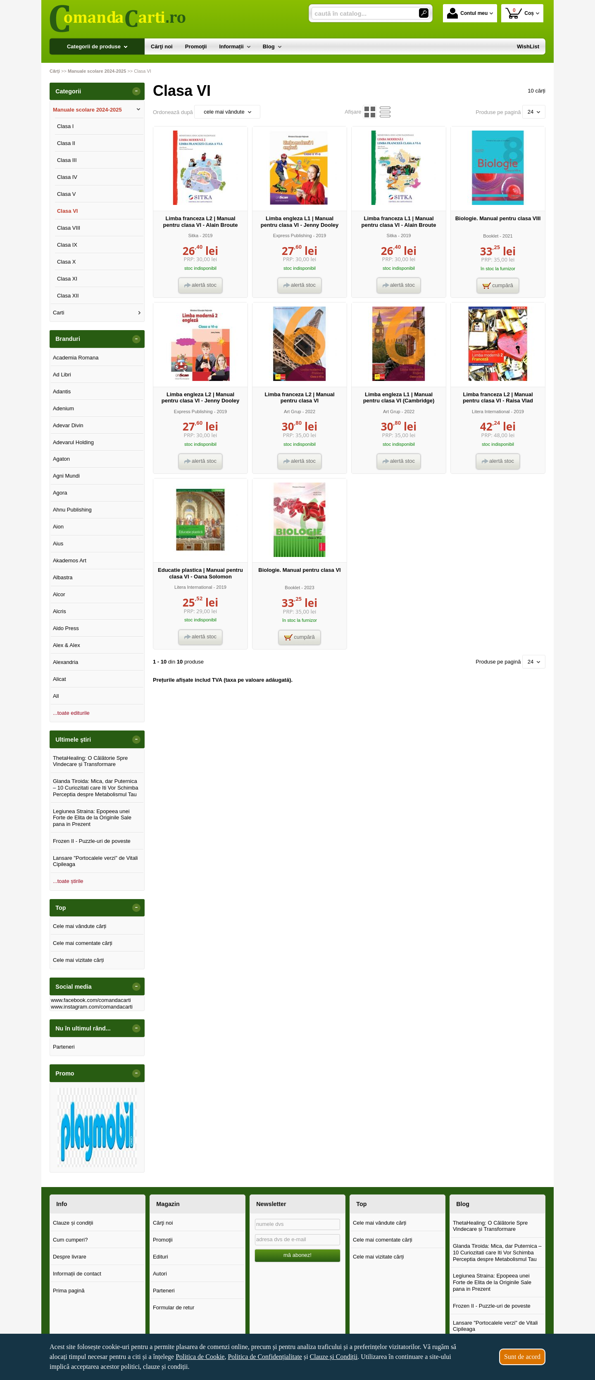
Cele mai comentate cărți (82, 943)
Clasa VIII (68, 228)
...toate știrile (68, 881)
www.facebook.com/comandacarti (91, 1000)
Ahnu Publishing (72, 510)
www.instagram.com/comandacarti (92, 1007)
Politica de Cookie (200, 1356)
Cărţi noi (163, 1223)
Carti (58, 312)
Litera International (491, 411)
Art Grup (292, 411)
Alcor (59, 594)
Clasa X (66, 262)
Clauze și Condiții (334, 1356)
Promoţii (163, 1240)
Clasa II (66, 143)
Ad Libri (62, 374)
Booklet (490, 235)
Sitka (193, 235)
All (56, 696)
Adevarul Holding (73, 442)
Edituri (160, 1257)
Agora (60, 493)
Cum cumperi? (70, 1240)
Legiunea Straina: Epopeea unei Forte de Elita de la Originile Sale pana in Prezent (92, 817)
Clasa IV (67, 177)
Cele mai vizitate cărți (78, 960)
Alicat (59, 679)
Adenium (63, 408)
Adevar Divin (68, 425)
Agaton (61, 459)
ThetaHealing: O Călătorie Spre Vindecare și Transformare (90, 761)
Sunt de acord (522, 1356)
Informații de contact (77, 1274)
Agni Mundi (66, 476)
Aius (58, 543)
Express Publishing (292, 235)
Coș (519, 13)
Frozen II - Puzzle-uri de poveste (92, 841)
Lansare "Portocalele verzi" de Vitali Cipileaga (95, 861)
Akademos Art (69, 560)
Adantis (62, 391)
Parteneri (64, 1047)
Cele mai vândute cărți (79, 926)
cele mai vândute (227, 112)
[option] (97, 1127)
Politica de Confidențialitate (265, 1356)
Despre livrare (69, 1257)
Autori (160, 1274)
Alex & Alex (66, 645)
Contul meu (467, 13)
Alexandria (65, 662)
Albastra (63, 577)
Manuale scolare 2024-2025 (87, 110)
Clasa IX (67, 245)
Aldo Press (66, 628)
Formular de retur (173, 1307)
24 (534, 112)
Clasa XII (68, 296)
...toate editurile (71, 713)
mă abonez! (297, 1255)
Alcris (59, 611)
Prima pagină (69, 1290)
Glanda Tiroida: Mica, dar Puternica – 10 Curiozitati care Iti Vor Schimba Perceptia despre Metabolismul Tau (95, 787)
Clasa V (66, 194)
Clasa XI (67, 279)
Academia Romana (76, 358)
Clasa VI (67, 211)
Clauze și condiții (73, 1223)
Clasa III (67, 160)
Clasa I (65, 126)
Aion (58, 526)
